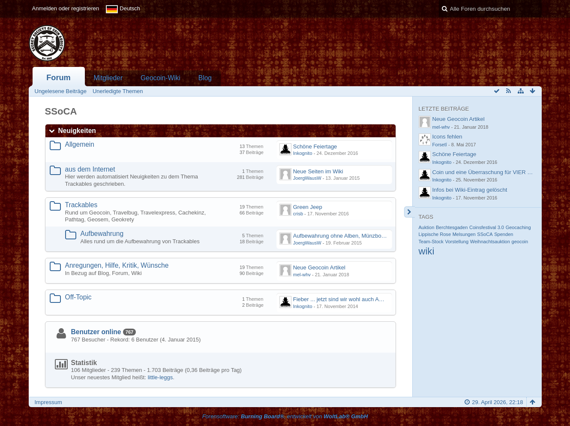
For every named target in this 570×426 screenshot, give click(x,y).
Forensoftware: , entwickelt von (285, 416)
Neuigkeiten (77, 130)
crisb (298, 213)
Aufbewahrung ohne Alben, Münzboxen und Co (351, 236)
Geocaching (518, 227)
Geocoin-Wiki (160, 78)
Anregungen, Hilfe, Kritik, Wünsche (117, 265)
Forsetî (439, 144)
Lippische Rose (435, 234)
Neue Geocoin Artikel (319, 267)
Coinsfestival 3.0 (486, 227)
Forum (58, 77)
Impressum (48, 402)
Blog (205, 78)
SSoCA (484, 234)
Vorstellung (456, 241)
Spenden (503, 234)
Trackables (81, 204)
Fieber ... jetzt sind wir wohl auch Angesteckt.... (351, 299)
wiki (427, 251)
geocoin (520, 241)
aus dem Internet (90, 169)
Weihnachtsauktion (490, 241)
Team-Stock (431, 241)
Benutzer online (96, 331)
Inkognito (302, 153)
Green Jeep (307, 207)
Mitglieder (108, 78)
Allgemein (79, 144)
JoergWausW (307, 178)
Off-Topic (78, 297)
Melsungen (464, 234)
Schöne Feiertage (315, 146)
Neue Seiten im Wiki (318, 171)
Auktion (427, 227)
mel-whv (302, 274)
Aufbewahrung (102, 233)
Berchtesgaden (452, 227)
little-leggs (160, 377)
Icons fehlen (447, 136)
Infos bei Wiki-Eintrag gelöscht (469, 190)
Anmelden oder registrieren (65, 8)
